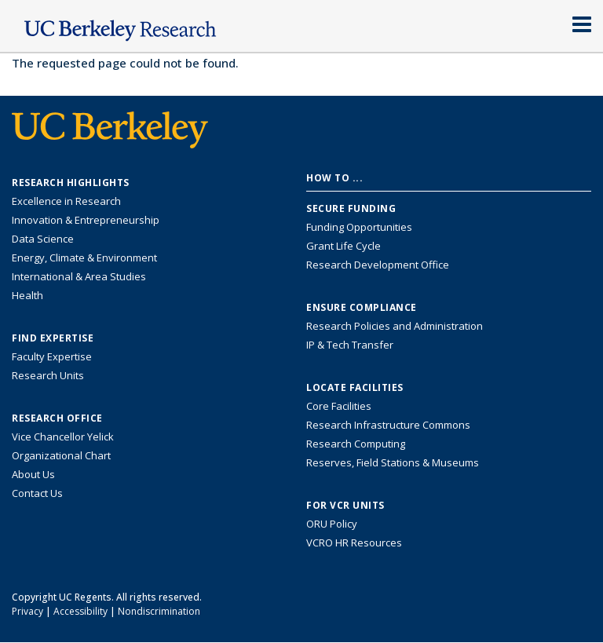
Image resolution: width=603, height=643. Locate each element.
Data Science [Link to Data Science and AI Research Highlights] (43, 239)
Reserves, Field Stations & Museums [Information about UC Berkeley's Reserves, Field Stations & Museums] (392, 462)
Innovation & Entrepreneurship (85, 220)
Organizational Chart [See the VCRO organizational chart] (61, 455)
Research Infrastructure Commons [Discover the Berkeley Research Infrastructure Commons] (388, 425)
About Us (33, 474)
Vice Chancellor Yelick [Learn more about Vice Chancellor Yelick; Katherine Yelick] (63, 436)
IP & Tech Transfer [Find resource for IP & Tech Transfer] (349, 345)
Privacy (27, 611)
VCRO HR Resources (354, 542)
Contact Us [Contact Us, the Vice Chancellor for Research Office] (37, 493)
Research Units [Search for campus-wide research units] (48, 375)
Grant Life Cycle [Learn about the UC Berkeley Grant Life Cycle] (343, 246)
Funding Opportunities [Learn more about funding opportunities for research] (359, 227)
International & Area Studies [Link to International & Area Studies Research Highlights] (79, 276)
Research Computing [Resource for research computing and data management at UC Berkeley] (355, 444)
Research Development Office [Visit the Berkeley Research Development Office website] (377, 265)
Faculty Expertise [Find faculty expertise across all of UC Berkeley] (52, 356)
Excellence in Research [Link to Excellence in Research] (66, 201)
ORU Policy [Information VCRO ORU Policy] (331, 524)
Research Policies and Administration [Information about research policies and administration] (394, 326)
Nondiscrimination (159, 611)
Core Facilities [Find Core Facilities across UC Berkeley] (338, 406)
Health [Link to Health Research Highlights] (27, 295)
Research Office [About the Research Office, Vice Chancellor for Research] (57, 418)
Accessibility (80, 611)
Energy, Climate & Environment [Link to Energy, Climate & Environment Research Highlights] (84, 257)
